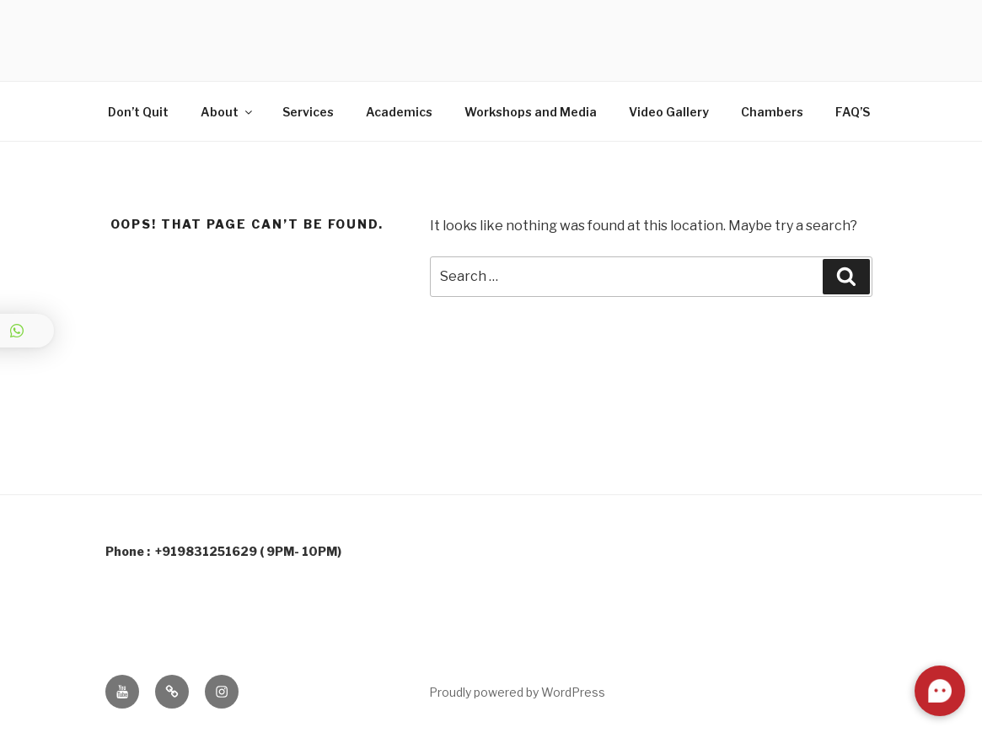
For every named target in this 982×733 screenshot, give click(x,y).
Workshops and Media (530, 112)
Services (308, 112)
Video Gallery (669, 112)
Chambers (772, 112)
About (228, 112)
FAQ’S (852, 112)
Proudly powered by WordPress (517, 692)
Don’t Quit (138, 112)
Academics (399, 112)
